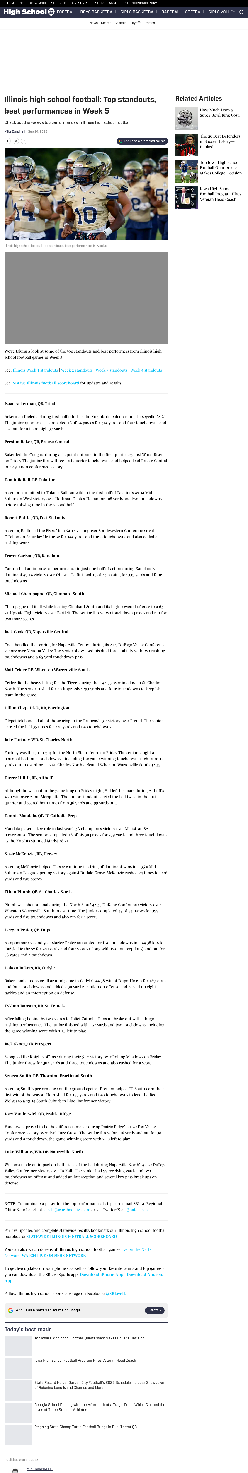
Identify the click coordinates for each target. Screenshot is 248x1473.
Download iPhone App (101, 1274)
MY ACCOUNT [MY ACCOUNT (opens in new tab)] (119, 3)
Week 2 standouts (76, 370)
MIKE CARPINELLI (40, 1357)
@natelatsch (137, 1210)
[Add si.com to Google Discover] (142, 141)
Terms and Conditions (210, 1435)
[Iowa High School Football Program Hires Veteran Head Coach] (209, 197)
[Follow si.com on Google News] (155, 1310)
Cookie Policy (31, 1435)
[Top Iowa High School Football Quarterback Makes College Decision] (209, 171)
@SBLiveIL (116, 1293)
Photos (150, 23)
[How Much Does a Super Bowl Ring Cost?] (209, 118)
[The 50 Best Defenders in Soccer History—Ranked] (209, 145)
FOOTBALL (67, 12)
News (94, 23)
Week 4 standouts (146, 370)
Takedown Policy (127, 1435)
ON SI (21, 3)
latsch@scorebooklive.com (66, 1210)
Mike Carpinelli (15, 132)
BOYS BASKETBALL (98, 12)
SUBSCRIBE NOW (144, 3)
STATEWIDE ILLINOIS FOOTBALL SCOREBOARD (72, 1236)
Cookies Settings (34, 1442)
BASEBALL (171, 12)
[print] (32, 1382)
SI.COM (9, 3)
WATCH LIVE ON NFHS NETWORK (54, 1255)
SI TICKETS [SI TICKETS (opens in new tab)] (59, 3)
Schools (120, 23)
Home (9, 1404)
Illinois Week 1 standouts (35, 370)
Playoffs (135, 23)
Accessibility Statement (80, 1435)
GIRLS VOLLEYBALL (226, 12)
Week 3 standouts (111, 370)
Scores (106, 23)
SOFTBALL (195, 12)
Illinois (22, 1404)
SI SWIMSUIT (38, 3)
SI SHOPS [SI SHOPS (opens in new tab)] (99, 3)
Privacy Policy (167, 1435)
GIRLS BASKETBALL (139, 12)
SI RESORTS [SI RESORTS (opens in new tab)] (79, 3)
